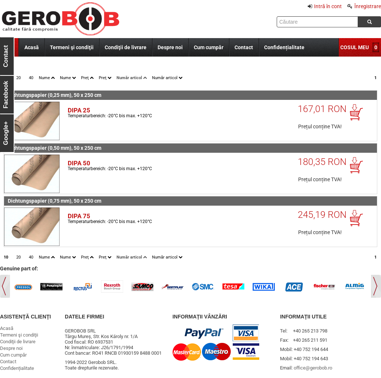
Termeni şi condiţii (72, 47)
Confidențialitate (284, 47)
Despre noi (170, 47)
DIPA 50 (79, 163)
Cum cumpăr (208, 47)
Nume (47, 77)
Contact (244, 47)
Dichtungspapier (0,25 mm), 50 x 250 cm (54, 95)
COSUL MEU (354, 47)
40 (31, 77)
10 (6, 257)
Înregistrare (364, 6)
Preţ (87, 77)
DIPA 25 (79, 110)
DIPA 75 (79, 216)
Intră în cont (325, 6)
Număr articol (132, 77)
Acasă (31, 47)
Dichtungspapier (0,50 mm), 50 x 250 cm (54, 148)
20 (18, 77)
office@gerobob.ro (313, 368)
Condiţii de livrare (125, 47)
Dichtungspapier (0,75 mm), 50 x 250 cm (54, 201)
